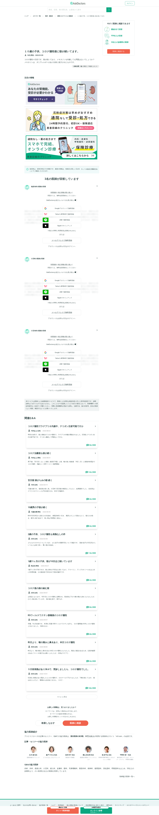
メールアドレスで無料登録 (62, 240)
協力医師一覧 (43, 805)
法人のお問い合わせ (30, 805)
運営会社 (109, 805)
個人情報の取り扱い (65, 192)
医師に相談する (119, 51)
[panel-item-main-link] (62, 435)
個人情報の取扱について (75, 805)
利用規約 (54, 192)
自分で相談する (92, 169)
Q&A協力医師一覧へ (127, 776)
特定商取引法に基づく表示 (95, 805)
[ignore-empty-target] (80, 9)
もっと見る (62, 697)
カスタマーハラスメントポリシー (138, 805)
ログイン (130, 3)
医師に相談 (75, 723)
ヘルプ (53, 805)
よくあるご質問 (15, 805)
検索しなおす (48, 723)
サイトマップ (119, 805)
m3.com (119, 736)
